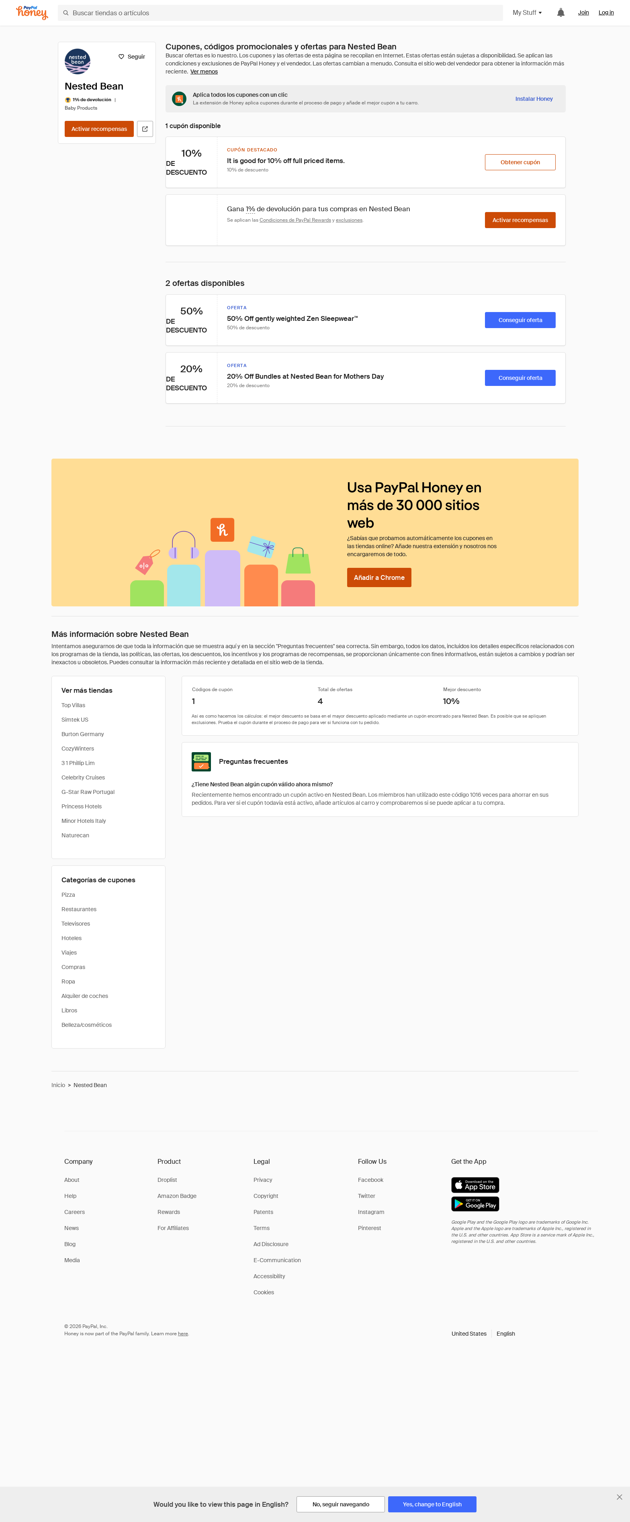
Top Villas (73, 705)
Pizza (68, 894)
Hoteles (71, 938)
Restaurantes (78, 909)
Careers (74, 1212)
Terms (262, 1228)
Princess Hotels (81, 806)
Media (72, 1260)
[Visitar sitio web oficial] (145, 129)
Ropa (68, 981)
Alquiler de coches (84, 996)
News (71, 1228)
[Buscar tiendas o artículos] (280, 13)
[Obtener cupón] (520, 162)
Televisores (75, 923)
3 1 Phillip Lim (78, 763)
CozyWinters (77, 748)
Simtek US (74, 719)
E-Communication (277, 1260)
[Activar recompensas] (99, 129)
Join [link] (583, 12)
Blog (70, 1244)
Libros (69, 1010)
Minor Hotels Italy (83, 820)
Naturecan (75, 835)
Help (70, 1196)
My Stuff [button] (528, 12)
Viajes (69, 952)
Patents (263, 1212)
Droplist (167, 1179)
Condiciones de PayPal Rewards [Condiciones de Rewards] (295, 220)
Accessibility (269, 1276)
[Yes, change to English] (432, 1504)
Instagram (371, 1212)
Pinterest (369, 1228)
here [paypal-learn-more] (183, 1333)
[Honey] (32, 13)
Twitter (366, 1196)
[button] (483, 1334)
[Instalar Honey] (534, 99)
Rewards (169, 1212)
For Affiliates (173, 1228)
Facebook (370, 1179)
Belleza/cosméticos (86, 1024)
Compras (73, 967)
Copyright (266, 1196)
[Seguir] (131, 57)
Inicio (58, 1085)
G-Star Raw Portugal (88, 792)
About (72, 1179)
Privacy (263, 1179)
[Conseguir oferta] (520, 320)
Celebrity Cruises (83, 777)
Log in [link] (606, 12)
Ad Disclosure (271, 1244)
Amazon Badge (177, 1196)
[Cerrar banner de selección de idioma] (619, 1497)
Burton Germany (82, 734)
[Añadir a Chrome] (379, 577)
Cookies (264, 1292)
